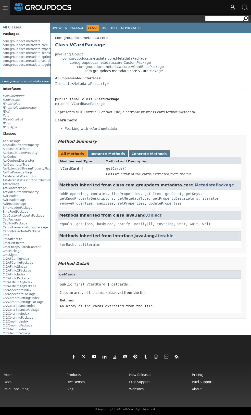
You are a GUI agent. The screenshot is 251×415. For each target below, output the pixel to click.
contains (99, 194)
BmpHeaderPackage (17, 207)
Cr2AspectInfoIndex (17, 290)
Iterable (63, 84)
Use (105, 28)
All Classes (12, 27)
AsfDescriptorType (16, 164)
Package (77, 28)
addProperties (73, 194)
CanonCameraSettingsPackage (25, 227)
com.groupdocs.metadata (21, 41)
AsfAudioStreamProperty (21, 145)
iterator (210, 198)
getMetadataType (133, 198)
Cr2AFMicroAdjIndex (17, 282)
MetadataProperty (90, 84)
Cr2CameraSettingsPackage (23, 302)
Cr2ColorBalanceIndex (19, 306)
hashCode (105, 224)
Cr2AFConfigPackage (18, 262)
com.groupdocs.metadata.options (27, 57)
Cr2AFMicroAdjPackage (19, 286)
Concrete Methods (149, 154)
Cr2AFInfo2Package (17, 270)
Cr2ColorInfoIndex (16, 313)
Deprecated (131, 28)
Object (154, 215)
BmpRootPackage (15, 211)
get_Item (152, 194)
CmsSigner (11, 255)
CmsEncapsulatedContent (22, 247)
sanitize (105, 203)
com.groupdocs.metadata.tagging (28, 64)
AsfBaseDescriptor (16, 149)
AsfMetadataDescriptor (20, 176)
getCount (173, 194)
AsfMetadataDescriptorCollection (27, 180)
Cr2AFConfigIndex (16, 258)
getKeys (193, 194)
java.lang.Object (69, 54)
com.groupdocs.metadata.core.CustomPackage (110, 63)
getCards (114, 168)
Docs (8, 381)
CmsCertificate (14, 243)
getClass (84, 224)
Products (73, 374)
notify (124, 224)
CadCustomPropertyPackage (23, 215)
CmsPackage (12, 251)
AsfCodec (9, 156)
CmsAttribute (12, 239)
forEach (67, 244)
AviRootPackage (14, 204)
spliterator (89, 244)
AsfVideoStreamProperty (21, 192)
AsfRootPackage (14, 188)
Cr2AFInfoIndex (14, 274)
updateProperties (165, 203)
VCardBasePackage (88, 104)
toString (165, 224)
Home (8, 374)
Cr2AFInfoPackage (16, 278)
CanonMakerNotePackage (21, 231)
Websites (136, 389)
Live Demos (75, 381)
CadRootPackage (15, 223)
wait (181, 224)
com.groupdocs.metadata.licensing (28, 53)
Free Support (139, 381)
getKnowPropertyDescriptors (86, 198)
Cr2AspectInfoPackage (19, 294)
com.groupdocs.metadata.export (27, 49)
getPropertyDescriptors (175, 198)
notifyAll (143, 224)
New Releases (140, 374)
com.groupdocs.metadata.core (25, 45)
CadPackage (12, 219)
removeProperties (76, 203)
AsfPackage (11, 184)
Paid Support (202, 381)
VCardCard (70, 168)
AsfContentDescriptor (18, 160)
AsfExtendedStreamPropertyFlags (27, 168)
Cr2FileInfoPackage (16, 333)
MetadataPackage (214, 185)
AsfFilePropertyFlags (17, 172)
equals (66, 224)
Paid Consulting (16, 389)
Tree (114, 28)
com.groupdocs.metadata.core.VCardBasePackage (120, 67)
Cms (6, 235)
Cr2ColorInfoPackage (18, 317)
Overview (59, 28)
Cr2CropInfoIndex (15, 321)
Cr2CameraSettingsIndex (21, 298)
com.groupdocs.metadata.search (27, 61)
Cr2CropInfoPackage (17, 325)
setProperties (131, 203)
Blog (70, 389)
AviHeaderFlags (14, 200)
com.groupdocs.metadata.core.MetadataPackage (105, 58)
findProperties (126, 194)
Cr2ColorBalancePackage (21, 309)
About (196, 389)
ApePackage (12, 141)
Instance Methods (107, 154)
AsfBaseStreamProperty (20, 153)
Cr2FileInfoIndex (14, 329)
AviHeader (10, 196)
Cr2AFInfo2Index (15, 266)
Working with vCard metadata (91, 128)
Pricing (197, 374)
